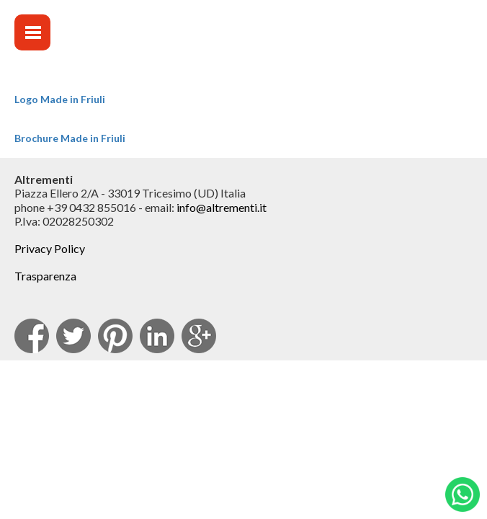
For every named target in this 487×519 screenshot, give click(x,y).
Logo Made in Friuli (59, 99)
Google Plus (199, 336)
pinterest (115, 336)
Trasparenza (45, 276)
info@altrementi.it (222, 207)
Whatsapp (462, 494)
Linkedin (157, 336)
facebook (31, 336)
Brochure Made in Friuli (69, 138)
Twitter (73, 336)
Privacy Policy (49, 248)
